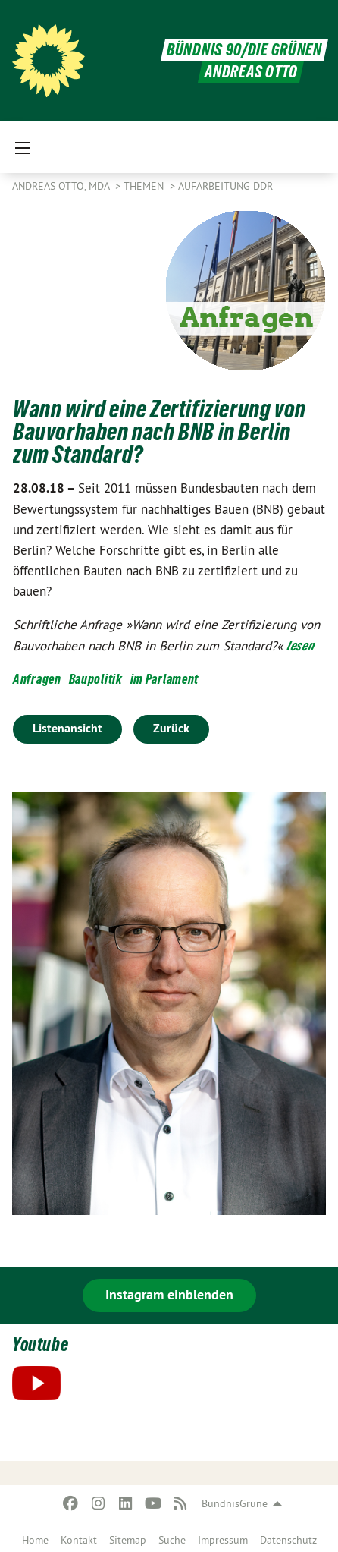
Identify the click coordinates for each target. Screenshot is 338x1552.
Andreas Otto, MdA (62, 186)
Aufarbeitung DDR (225, 186)
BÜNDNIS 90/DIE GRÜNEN (244, 49)
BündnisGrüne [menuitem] (235, 1503)
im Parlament (164, 679)
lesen (300, 645)
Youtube (40, 1344)
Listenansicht (67, 728)
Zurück (171, 728)
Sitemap (127, 1540)
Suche (172, 1540)
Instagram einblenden (169, 1294)
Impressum (223, 1540)
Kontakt (79, 1540)
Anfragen (37, 679)
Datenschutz (288, 1540)
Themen (145, 186)
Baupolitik (96, 679)
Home (35, 1540)
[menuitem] (35, 1537)
